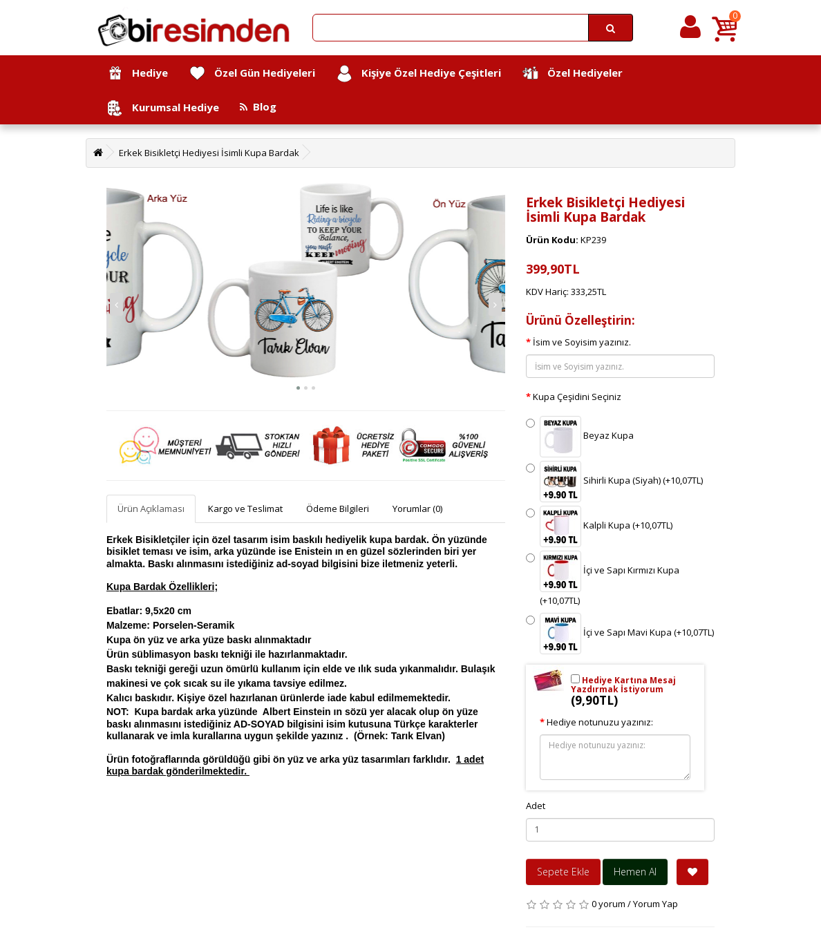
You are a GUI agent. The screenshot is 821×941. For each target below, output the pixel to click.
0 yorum (608, 903)
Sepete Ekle (563, 871)
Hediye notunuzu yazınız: (600, 722)
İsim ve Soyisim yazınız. (582, 342)
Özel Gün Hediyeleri (252, 73)
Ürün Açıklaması (151, 508)
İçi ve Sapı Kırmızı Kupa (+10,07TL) (602, 579)
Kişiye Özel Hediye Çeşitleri (418, 73)
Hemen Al (635, 871)
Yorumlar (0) (417, 508)
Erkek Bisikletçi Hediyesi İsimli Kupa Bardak (209, 152)
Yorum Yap (655, 903)
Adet (535, 805)
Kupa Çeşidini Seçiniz (577, 396)
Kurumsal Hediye (162, 108)
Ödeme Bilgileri (337, 508)
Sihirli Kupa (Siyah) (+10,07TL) (614, 481)
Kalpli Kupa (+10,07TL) (599, 526)
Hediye (137, 73)
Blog (258, 106)
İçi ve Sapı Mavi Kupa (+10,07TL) (620, 633)
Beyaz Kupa (580, 436)
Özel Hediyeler (572, 73)
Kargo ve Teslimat (245, 508)
